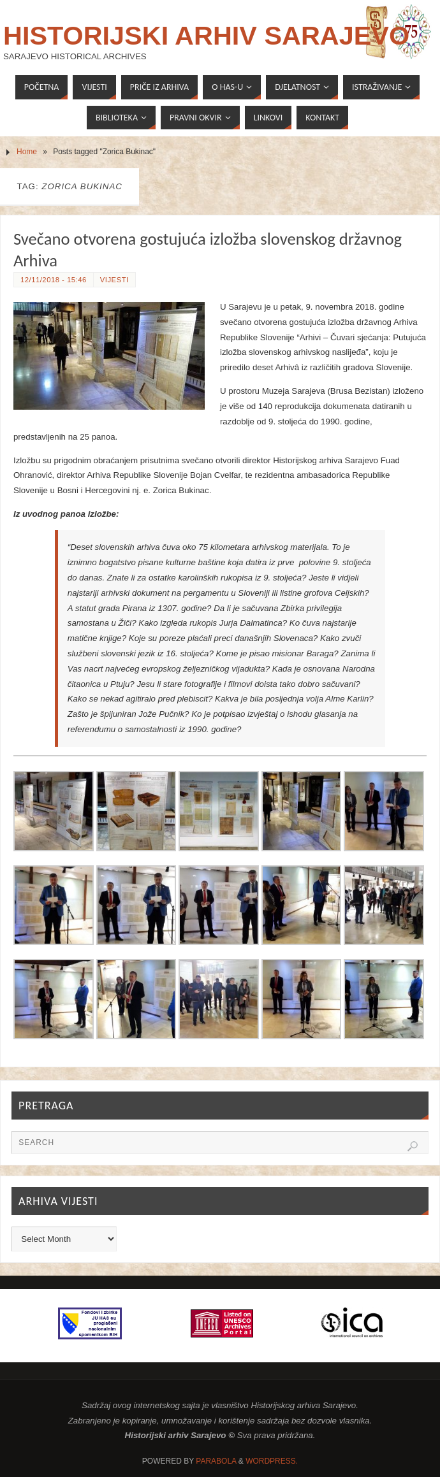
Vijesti (114, 280)
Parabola (216, 1461)
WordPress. (272, 1461)
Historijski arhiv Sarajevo (206, 35)
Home (27, 151)
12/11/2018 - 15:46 (53, 280)
